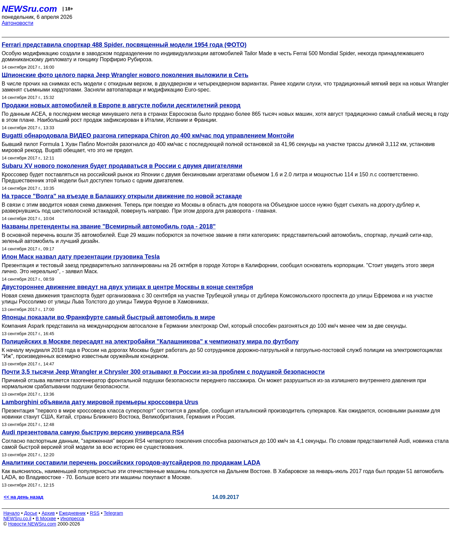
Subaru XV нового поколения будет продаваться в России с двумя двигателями (122, 166)
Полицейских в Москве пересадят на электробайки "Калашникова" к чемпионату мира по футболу (150, 341)
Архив (48, 513)
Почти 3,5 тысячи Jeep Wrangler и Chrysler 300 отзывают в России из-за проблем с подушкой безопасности (163, 371)
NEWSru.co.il (17, 518)
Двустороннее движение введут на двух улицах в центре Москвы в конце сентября (127, 287)
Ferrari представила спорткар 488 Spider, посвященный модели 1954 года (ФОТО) (124, 44)
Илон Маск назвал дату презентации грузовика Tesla (81, 256)
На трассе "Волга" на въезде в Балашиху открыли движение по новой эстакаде (122, 196)
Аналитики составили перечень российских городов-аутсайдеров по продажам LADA (131, 462)
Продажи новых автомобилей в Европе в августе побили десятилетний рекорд (121, 105)
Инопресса (72, 518)
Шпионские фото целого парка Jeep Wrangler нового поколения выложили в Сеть (125, 75)
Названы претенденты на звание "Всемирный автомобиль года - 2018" (109, 226)
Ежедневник (72, 513)
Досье (30, 513)
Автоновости (17, 23)
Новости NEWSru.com (32, 524)
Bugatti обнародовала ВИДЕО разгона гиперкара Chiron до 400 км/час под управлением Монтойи (148, 135)
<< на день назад (23, 497)
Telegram (113, 513)
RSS (94, 513)
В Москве (46, 518)
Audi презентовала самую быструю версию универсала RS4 (93, 432)
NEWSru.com (29, 9)
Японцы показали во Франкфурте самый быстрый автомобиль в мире (108, 317)
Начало (11, 513)
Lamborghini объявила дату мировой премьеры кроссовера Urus (100, 402)
